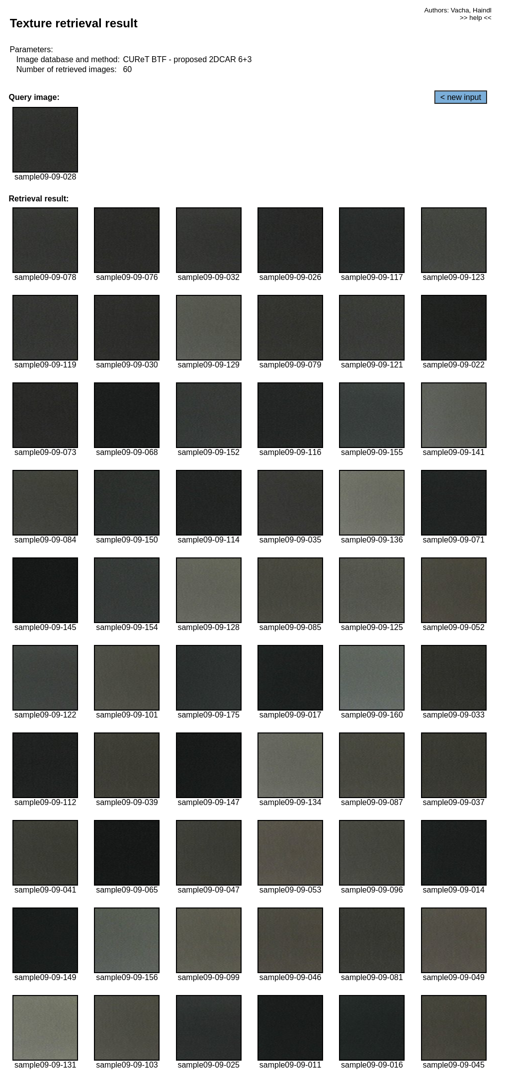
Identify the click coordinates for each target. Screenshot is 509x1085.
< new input (460, 97)
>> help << (476, 17)
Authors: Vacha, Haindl (457, 10)
